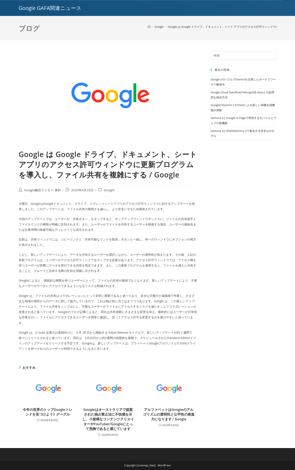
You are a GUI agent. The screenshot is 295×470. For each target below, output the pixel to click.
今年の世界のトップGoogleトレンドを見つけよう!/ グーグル (47, 412)
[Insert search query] (244, 55)
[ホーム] (149, 27)
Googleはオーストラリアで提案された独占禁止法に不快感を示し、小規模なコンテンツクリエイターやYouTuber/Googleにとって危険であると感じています (108, 419)
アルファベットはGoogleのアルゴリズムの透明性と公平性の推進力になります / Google (168, 414)
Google (109, 190)
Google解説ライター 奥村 (42, 190)
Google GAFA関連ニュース (50, 7)
